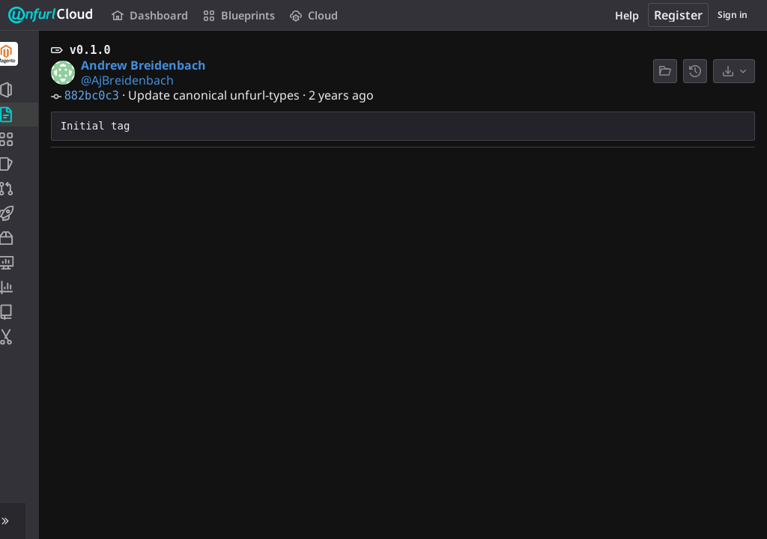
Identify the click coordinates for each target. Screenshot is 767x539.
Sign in (733, 14)
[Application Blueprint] (20, 139)
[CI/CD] (20, 213)
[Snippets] (20, 337)
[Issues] (20, 164)
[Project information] (20, 90)
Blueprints (237, 15)
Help (627, 15)
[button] (20, 521)
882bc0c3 (94, 96)
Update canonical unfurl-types (217, 95)
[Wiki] (20, 312)
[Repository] (20, 115)
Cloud (312, 15)
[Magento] (21, 54)
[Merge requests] (20, 189)
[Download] (734, 71)
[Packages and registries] (20, 238)
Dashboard (149, 15)
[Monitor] (20, 263)
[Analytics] (20, 287)
